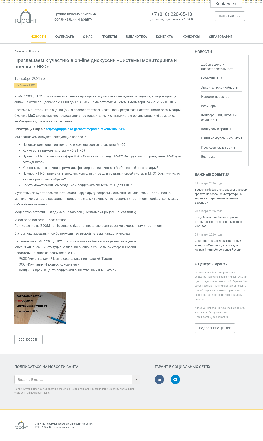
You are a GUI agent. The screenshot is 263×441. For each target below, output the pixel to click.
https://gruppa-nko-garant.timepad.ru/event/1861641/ (85, 129)
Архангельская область (219, 87)
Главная (19, 51)
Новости (38, 37)
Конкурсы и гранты (216, 129)
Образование (220, 37)
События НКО (25, 85)
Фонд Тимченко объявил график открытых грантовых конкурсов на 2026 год (219, 222)
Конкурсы (191, 37)
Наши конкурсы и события (221, 138)
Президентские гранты (218, 147)
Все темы (208, 157)
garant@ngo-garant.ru (215, 317)
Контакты (165, 37)
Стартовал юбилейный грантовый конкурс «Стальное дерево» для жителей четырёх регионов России (218, 245)
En (235, 4)
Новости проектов (215, 97)
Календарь (64, 37)
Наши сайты (229, 16)
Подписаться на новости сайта (46, 367)
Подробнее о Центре (215, 328)
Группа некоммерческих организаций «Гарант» (64, 423)
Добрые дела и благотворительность (218, 66)
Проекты (109, 37)
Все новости (28, 339)
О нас (88, 37)
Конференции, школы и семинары (219, 117)
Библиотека (136, 37)
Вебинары (209, 106)
